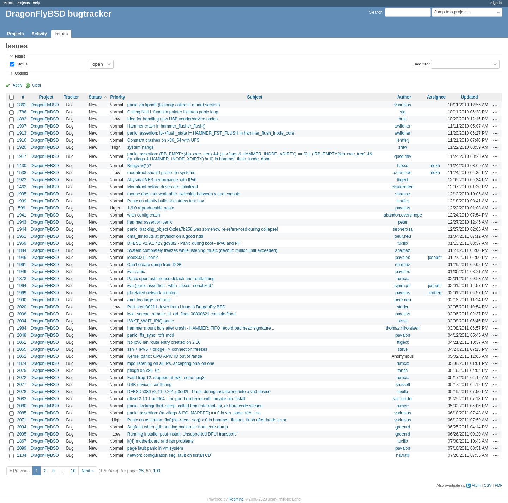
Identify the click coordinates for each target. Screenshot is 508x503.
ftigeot (403, 179)
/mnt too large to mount (149, 299)
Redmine (236, 499)
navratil (403, 455)
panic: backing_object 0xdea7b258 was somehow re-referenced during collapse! (202, 229)
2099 (21, 448)
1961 (21, 264)
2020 (21, 306)
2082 (21, 398)
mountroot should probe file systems (161, 172)
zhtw (402, 147)
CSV (487, 485)
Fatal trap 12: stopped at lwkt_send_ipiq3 (166, 377)
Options (21, 73)
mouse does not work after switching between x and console (183, 193)
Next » (87, 470)
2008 (21, 314)
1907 (21, 126)
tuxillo (402, 243)
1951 (21, 236)
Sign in (496, 3)
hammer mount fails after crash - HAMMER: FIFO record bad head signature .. (200, 328)
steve (403, 321)
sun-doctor (403, 398)
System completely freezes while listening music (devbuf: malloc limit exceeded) (202, 250)
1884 (21, 250)
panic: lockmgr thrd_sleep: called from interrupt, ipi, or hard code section (195, 405)
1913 (21, 133)
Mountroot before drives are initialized (162, 186)
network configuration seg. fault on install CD (169, 455)
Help (36, 3)
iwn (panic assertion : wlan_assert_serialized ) (170, 285)
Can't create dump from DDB (154, 264)
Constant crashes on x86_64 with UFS (163, 140)
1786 (21, 112)
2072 (21, 377)
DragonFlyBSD (45, 104)
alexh (435, 165)
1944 (21, 229)
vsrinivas (402, 104)
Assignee (436, 97)
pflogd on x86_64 (143, 370)
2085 (21, 412)
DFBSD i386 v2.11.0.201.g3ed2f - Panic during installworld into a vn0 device (199, 391)
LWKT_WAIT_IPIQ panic (150, 321)
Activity (39, 33)
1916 (21, 140)
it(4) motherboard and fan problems (160, 441)
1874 (21, 363)
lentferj (403, 140)
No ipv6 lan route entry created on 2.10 (163, 342)
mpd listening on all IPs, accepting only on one (170, 363)
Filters (20, 56)
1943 (21, 222)
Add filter (422, 63)
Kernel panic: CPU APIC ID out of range (164, 356)
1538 (21, 172)
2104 (21, 455)
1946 (21, 257)
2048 (21, 335)
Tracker (71, 97)
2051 (21, 342)
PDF (498, 485)
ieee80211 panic (142, 257)
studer (403, 306)
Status (22, 63)
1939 (21, 201)
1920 (21, 147)
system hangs (140, 147)
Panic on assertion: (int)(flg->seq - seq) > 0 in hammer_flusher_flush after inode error (206, 420)
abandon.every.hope (402, 215)
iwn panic (136, 271)
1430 (21, 165)
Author (404, 97)
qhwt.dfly (402, 156)
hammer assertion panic (150, 222)
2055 (21, 349)
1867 (21, 441)
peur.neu (402, 236)
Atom (476, 485)
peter (402, 222)
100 (156, 470)
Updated (469, 97)
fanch (403, 370)
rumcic (403, 278)
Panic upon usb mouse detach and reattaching (171, 278)
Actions (495, 105)
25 (141, 470)
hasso (403, 165)
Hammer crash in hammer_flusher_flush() (166, 126)
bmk (403, 119)
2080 (21, 405)
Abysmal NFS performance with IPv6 (161, 179)
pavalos (402, 208)
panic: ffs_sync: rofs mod (150, 335)
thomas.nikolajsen (403, 328)
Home (9, 3)
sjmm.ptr (403, 285)
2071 (21, 420)
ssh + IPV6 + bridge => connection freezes (167, 349)
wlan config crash (143, 215)
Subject (254, 97)
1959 (21, 243)
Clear (36, 85)
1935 (21, 193)
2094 (21, 427)
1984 (21, 328)
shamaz (402, 193)
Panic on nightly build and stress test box (165, 201)
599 (21, 208)
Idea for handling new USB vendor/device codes (172, 119)
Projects (23, 3)
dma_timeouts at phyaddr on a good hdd (165, 236)
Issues (61, 33)
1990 (21, 299)
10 (73, 470)
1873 (21, 278)
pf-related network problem (152, 292)
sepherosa (403, 229)
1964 (21, 285)
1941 (21, 215)
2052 (21, 356)
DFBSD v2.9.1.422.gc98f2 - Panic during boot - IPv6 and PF (183, 243)
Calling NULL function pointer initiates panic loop (172, 112)
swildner (403, 126)
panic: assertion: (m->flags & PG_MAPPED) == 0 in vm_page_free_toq (194, 412)
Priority (117, 97)
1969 (21, 292)
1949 (21, 271)
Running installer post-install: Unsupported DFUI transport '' (182, 434)
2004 (21, 321)
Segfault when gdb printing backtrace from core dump (177, 427)
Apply (17, 85)
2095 (21, 434)
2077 (21, 384)
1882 (21, 119)
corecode (402, 172)
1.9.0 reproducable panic (150, 208)
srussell (402, 384)
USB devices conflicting (149, 384)
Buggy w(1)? (139, 165)
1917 (21, 156)
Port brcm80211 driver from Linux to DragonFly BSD (176, 306)
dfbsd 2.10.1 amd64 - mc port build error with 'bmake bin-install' (186, 398)
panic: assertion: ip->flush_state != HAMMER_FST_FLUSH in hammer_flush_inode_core (210, 133)
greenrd (402, 427)
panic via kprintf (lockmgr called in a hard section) (173, 104)
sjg (402, 112)
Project (46, 97)
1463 (21, 186)
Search (375, 12)
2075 (21, 370)
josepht (435, 257)
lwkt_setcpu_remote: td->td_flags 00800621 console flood (181, 314)
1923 (21, 179)
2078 (21, 391)
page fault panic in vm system (155, 448)
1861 (21, 104)
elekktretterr (403, 186)
